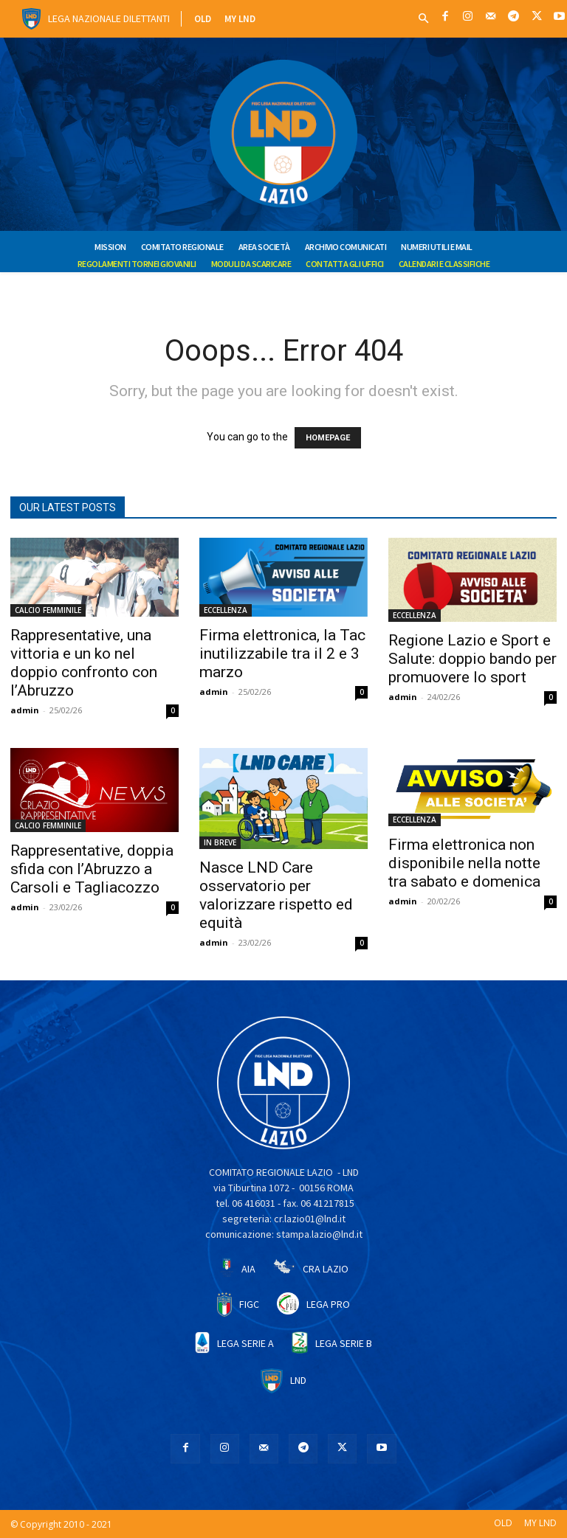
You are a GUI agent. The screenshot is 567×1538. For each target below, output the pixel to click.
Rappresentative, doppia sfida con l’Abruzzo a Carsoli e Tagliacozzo (91, 869)
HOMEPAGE (328, 438)
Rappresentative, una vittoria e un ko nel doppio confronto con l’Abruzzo (83, 662)
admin (24, 710)
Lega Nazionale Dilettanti (109, 18)
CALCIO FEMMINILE (48, 610)
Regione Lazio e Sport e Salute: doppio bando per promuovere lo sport (472, 658)
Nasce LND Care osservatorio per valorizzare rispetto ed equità (276, 895)
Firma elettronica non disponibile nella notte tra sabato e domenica (464, 863)
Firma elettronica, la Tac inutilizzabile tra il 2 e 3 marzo (282, 653)
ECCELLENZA (225, 610)
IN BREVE (220, 842)
